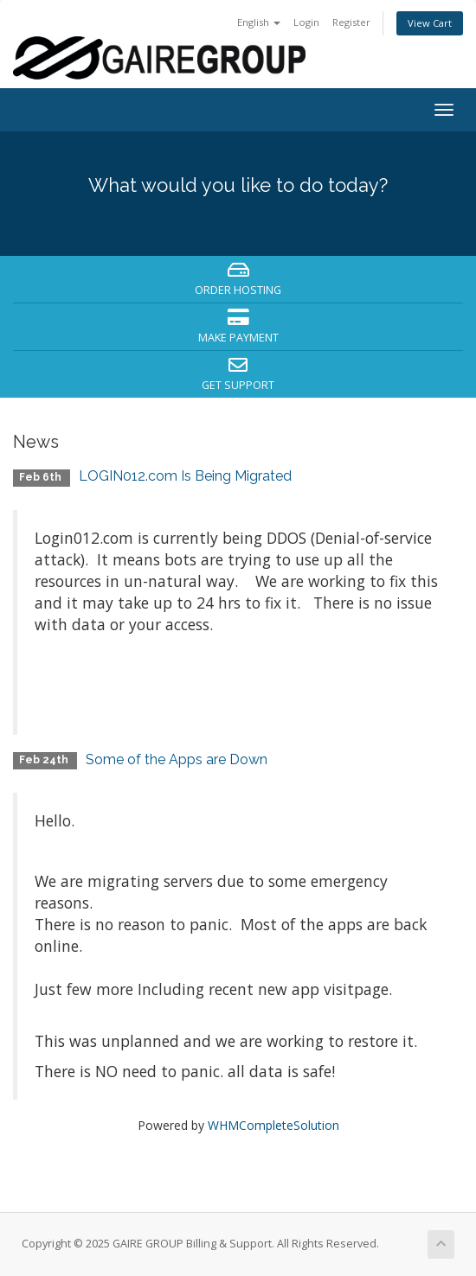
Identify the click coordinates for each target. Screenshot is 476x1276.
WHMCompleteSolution (273, 1125)
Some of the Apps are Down (176, 759)
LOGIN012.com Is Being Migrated (185, 476)
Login (306, 22)
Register (351, 22)
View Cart (430, 22)
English (258, 22)
